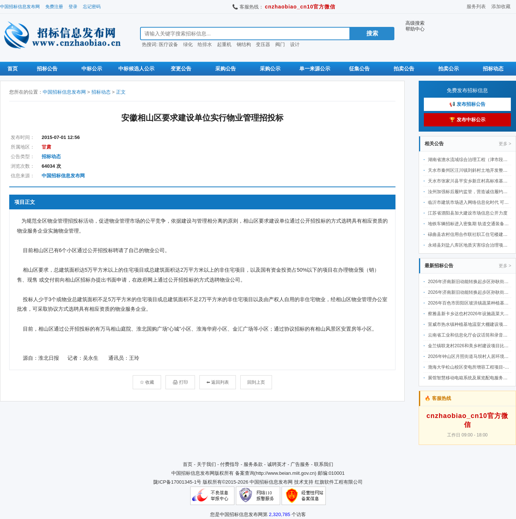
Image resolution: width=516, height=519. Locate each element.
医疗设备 (168, 44)
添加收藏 (500, 6)
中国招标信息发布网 (20, 6)
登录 (73, 6)
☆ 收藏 (147, 382)
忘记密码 (92, 6)
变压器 (263, 44)
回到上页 (256, 382)
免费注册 (54, 6)
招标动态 (493, 69)
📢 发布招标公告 (467, 104)
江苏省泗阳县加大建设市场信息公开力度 (468, 213)
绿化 (188, 44)
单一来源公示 (314, 69)
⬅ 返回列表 (217, 382)
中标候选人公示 (136, 69)
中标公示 (91, 69)
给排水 (205, 44)
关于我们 (206, 464)
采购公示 (270, 69)
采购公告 (225, 69)
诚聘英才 (276, 464)
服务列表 (476, 6)
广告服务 (300, 464)
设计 (295, 44)
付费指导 (229, 464)
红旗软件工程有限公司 (339, 482)
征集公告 (359, 69)
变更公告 (181, 69)
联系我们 (323, 464)
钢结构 (244, 44)
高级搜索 (415, 23)
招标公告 (47, 69)
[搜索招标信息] (245, 33)
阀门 (280, 44)
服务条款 (253, 464)
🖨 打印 (180, 382)
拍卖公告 (404, 69)
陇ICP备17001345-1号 (177, 482)
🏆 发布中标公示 (467, 119)
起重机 (224, 44)
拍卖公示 (448, 69)
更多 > (505, 143)
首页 (12, 69)
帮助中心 (415, 29)
